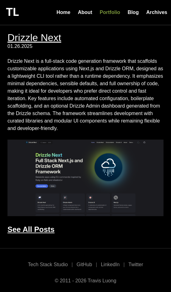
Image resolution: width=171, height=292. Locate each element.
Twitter (135, 264)
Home (63, 12)
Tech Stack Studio (48, 264)
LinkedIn (110, 264)
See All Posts (31, 229)
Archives (156, 12)
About (85, 12)
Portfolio (110, 12)
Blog (133, 12)
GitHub (84, 264)
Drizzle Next (34, 37)
